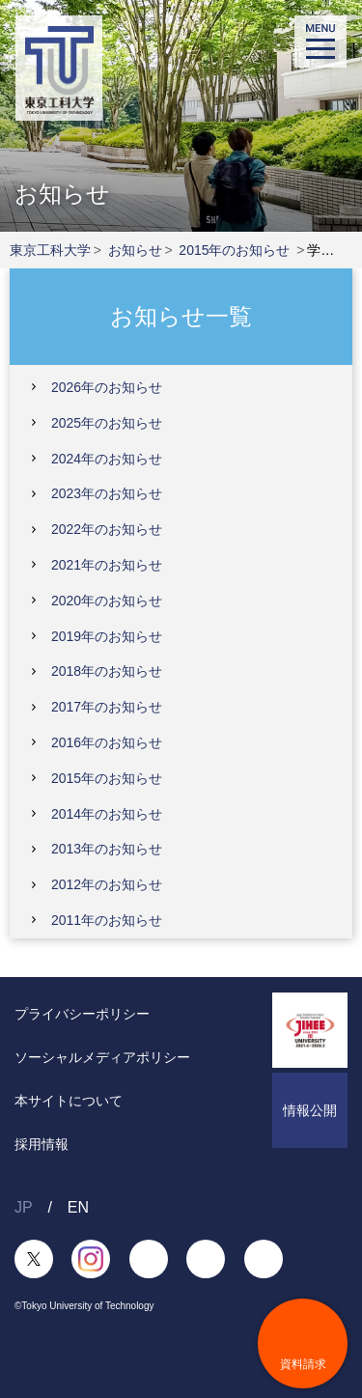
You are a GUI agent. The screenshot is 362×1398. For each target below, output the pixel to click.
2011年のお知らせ (106, 920)
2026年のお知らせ (106, 387)
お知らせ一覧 (181, 315)
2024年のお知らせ (106, 458)
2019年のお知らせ (106, 636)
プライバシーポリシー (82, 1013)
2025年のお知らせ (106, 423)
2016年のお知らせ (106, 742)
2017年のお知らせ (106, 706)
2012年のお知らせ (106, 884)
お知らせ (135, 250)
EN (78, 1207)
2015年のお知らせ (234, 250)
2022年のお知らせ (106, 529)
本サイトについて (68, 1100)
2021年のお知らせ (106, 565)
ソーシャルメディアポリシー (102, 1057)
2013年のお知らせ (106, 848)
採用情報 (41, 1144)
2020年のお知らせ (106, 600)
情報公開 (310, 1110)
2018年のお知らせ (106, 671)
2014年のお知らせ (106, 814)
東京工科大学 (50, 250)
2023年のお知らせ (106, 493)
